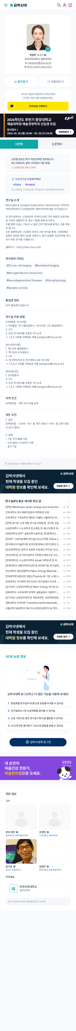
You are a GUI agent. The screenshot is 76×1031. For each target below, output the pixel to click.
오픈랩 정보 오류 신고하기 (25, 167)
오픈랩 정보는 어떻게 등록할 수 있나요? (24, 464)
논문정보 (57, 144)
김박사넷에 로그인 (38, 742)
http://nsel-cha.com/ (39, 66)
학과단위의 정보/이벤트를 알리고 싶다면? (28, 901)
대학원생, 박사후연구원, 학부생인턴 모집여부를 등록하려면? (39, 189)
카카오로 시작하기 (28, 106)
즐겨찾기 (21, 82)
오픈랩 (19, 144)
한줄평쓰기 (55, 82)
